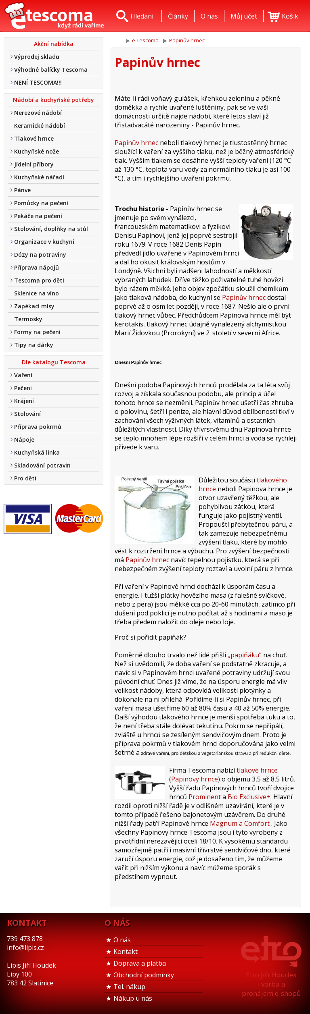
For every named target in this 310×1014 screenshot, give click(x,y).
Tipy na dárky (33, 345)
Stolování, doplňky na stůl (51, 229)
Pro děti (25, 478)
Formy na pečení (37, 332)
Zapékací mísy (34, 306)
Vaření (23, 375)
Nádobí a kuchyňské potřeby (53, 100)
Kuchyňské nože (36, 151)
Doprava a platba (139, 963)
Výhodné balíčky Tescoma (51, 69)
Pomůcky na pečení (41, 203)
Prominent (205, 796)
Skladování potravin (42, 465)
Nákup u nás (132, 998)
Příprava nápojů (36, 267)
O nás (122, 939)
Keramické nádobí (39, 125)
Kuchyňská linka (37, 452)
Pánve (22, 190)
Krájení (24, 401)
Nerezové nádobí (38, 112)
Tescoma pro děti (39, 280)
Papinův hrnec (136, 142)
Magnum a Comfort (240, 823)
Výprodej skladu (36, 56)
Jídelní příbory (34, 164)
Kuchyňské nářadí (39, 177)
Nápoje (24, 439)
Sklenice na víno (36, 293)
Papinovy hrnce (194, 779)
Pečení (23, 388)
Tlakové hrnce (34, 138)
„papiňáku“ (245, 654)
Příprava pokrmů (37, 426)
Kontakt (125, 951)
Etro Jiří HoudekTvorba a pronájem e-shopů (271, 984)
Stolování (27, 414)
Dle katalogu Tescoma (54, 362)
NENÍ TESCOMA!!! (38, 82)
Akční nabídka (53, 44)
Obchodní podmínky (143, 974)
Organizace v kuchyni (44, 241)
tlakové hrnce (257, 770)
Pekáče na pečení (38, 216)
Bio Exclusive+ (249, 796)
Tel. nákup (129, 986)
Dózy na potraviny (40, 254)
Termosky (28, 319)
